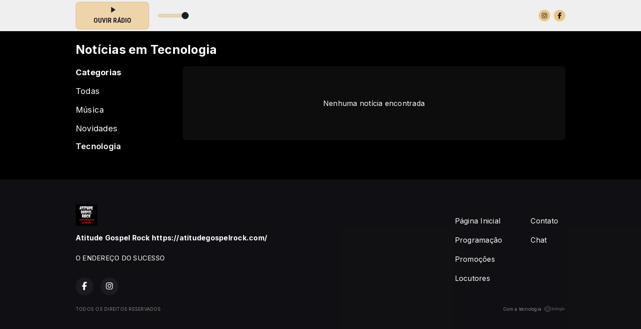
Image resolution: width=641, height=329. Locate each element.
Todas (88, 91)
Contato (544, 220)
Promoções (475, 259)
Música (90, 109)
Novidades (97, 128)
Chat (539, 240)
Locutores (472, 278)
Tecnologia (98, 146)
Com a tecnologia (534, 309)
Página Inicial (477, 220)
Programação (479, 240)
